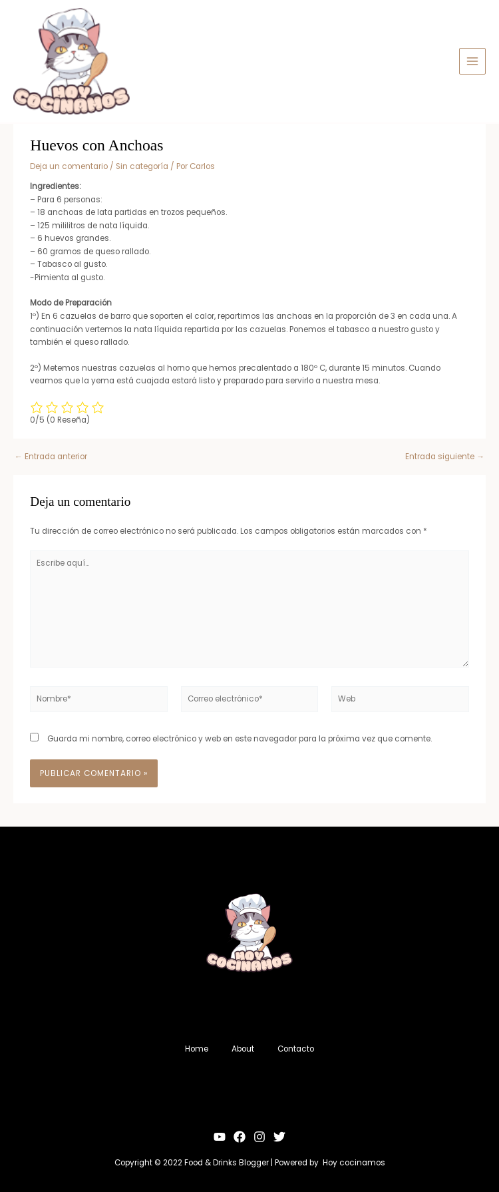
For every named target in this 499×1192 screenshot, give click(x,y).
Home (193, 1048)
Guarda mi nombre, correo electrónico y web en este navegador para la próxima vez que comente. (239, 738)
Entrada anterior (51, 457)
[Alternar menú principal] (472, 61)
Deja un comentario (69, 166)
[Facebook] (240, 1135)
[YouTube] (220, 1135)
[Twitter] (279, 1135)
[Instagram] (259, 1135)
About (243, 1048)
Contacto (299, 1048)
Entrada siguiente (444, 457)
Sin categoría (142, 166)
